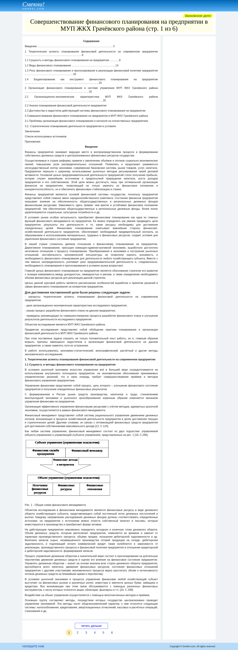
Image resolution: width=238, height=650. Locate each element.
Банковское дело (198, 16)
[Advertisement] (189, 87)
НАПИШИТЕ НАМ (33, 646)
